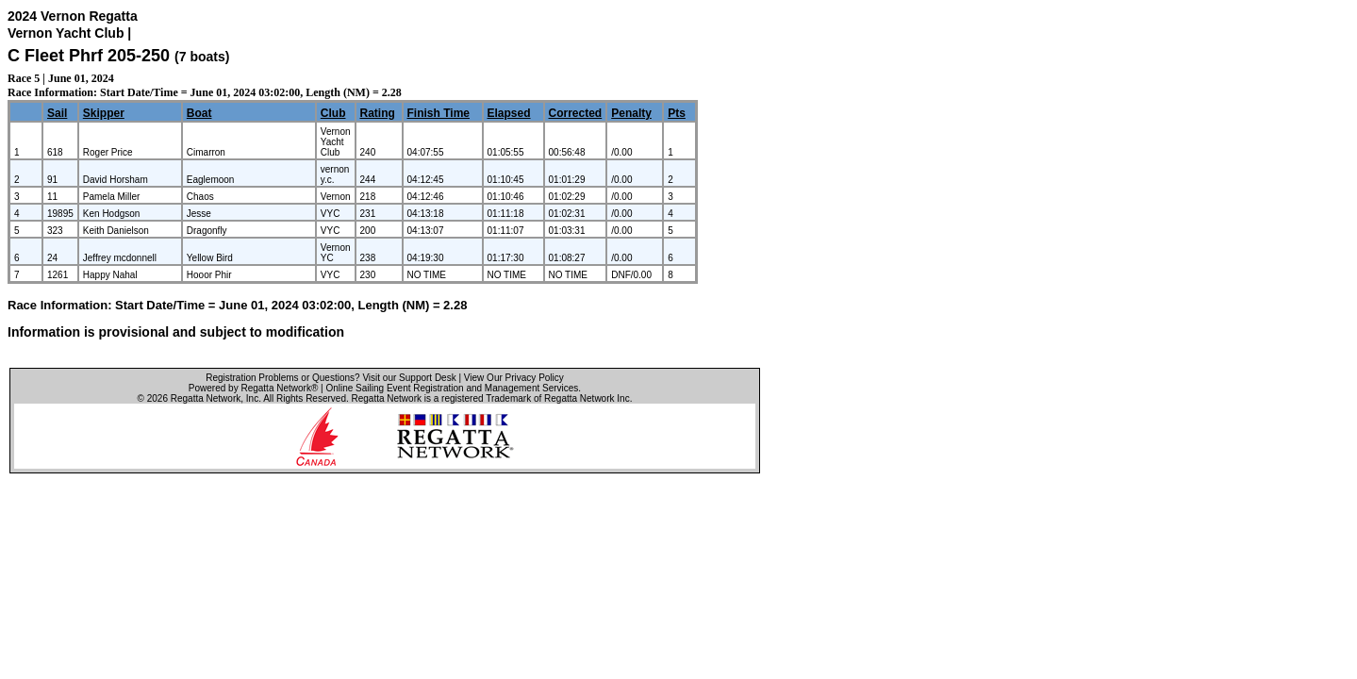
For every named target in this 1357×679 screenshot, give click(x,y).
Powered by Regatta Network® (253, 388)
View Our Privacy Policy (514, 378)
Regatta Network (205, 398)
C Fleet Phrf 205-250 (89, 55)
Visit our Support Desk (408, 378)
